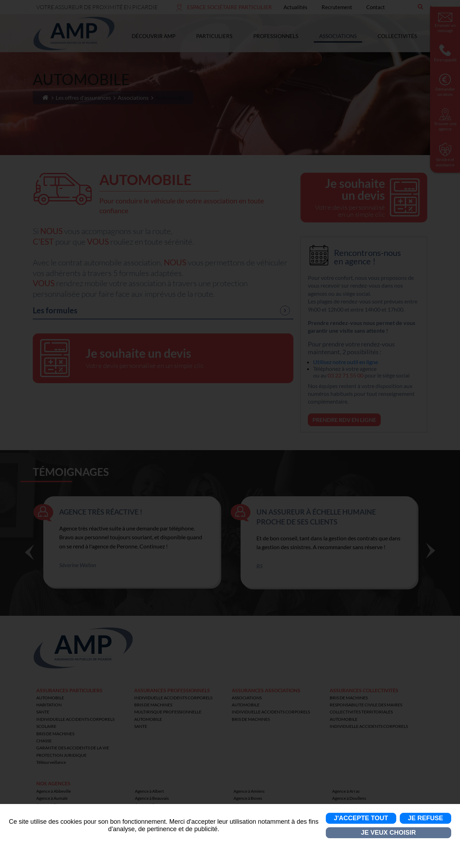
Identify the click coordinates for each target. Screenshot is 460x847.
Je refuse (425, 818)
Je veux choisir (388, 832)
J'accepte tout (361, 818)
